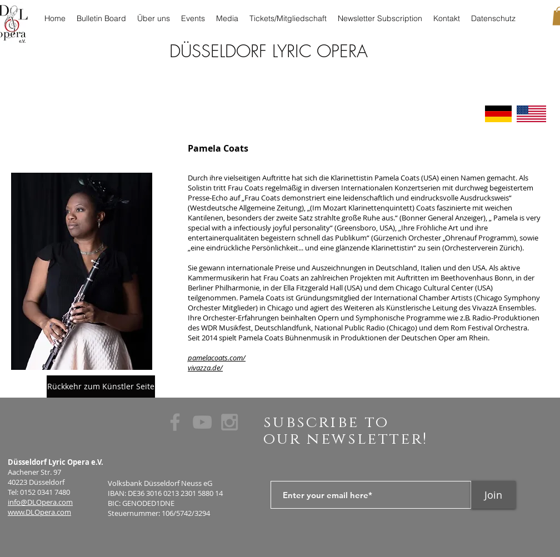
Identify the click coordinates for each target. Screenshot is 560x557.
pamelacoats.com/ (217, 358)
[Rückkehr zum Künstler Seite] (101, 386)
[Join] (493, 495)
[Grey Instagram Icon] (229, 422)
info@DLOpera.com (40, 502)
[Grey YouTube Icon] (202, 422)
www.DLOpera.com (39, 512)
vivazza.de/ (205, 368)
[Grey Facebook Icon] (175, 422)
